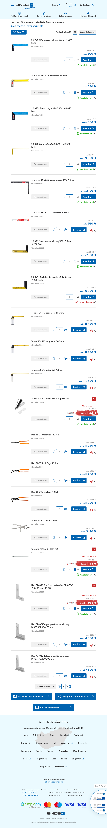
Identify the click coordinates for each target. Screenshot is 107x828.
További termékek (44, 686)
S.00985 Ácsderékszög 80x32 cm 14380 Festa (50, 145)
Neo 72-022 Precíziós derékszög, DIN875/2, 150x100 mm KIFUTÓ (52, 587)
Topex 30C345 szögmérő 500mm (47, 341)
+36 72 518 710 (29, 792)
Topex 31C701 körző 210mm (44, 520)
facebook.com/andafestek (30, 696)
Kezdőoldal (15, 22)
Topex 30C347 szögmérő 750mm (47, 369)
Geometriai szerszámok (55, 22)
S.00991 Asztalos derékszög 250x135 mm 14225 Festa (51, 278)
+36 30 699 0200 (30, 795)
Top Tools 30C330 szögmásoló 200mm (50, 212)
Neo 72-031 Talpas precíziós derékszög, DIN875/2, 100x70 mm (50, 626)
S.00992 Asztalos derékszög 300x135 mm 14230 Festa (51, 243)
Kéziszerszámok (27, 22)
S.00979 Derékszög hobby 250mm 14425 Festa (51, 110)
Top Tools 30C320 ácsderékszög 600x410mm (53, 179)
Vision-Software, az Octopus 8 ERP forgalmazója (60, 822)
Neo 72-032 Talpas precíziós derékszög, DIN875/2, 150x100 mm (50, 657)
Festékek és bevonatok (19, 16)
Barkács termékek (44, 16)
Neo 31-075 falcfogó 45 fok (44, 463)
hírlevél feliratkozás (49, 707)
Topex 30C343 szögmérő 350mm (47, 312)
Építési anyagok (65, 16)
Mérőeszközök (39, 22)
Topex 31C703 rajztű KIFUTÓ (44, 549)
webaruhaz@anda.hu (53, 781)
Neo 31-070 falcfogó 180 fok (45, 434)
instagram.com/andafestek (75, 696)
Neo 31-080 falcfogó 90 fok (44, 491)
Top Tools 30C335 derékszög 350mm (49, 75)
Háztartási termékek (88, 16)
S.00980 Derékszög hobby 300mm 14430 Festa (51, 41)
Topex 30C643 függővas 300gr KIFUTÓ (50, 398)
